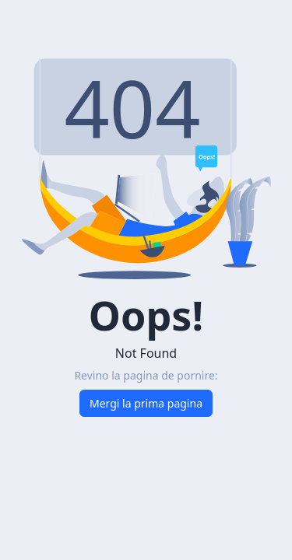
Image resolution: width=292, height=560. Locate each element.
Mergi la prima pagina (146, 403)
